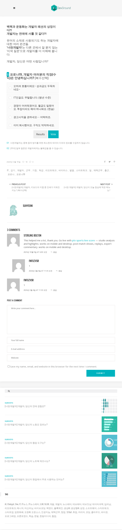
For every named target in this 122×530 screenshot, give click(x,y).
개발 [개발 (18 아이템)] (52, 504)
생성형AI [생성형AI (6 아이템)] (75, 508)
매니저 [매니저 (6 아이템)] (20, 508)
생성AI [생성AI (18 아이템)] (67, 508)
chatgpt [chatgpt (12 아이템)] (10, 504)
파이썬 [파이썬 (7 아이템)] (104, 512)
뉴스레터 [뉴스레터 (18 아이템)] (67, 504)
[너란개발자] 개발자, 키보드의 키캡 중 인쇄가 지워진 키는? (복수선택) (36, 189)
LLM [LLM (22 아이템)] (41, 504)
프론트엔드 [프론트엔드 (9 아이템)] (22, 516)
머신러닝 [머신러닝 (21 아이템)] (28, 508)
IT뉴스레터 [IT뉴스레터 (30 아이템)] (34, 504)
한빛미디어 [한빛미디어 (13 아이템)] (45, 516)
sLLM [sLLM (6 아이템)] (46, 504)
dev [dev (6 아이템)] (16, 504)
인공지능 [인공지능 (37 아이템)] (45, 512)
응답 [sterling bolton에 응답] (55, 252)
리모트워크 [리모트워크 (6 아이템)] (10, 508)
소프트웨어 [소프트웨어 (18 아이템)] (91, 508)
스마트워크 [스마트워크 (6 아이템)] (103, 508)
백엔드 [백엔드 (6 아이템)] (49, 508)
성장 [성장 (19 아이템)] (82, 508)
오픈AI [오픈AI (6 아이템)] (27, 512)
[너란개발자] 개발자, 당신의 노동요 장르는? (26, 424)
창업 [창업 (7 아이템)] (63, 512)
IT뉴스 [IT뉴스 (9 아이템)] (25, 504)
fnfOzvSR (34, 261)
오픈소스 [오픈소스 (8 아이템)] (35, 512)
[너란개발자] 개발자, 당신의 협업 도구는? (25, 442)
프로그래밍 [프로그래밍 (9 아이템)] (10, 516)
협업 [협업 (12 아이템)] (54, 516)
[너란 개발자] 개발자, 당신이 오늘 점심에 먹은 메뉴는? (87, 189)
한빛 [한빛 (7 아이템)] (36, 516)
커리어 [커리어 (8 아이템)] (81, 512)
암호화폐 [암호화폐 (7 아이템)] (19, 512)
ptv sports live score (83, 240)
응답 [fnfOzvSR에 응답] (60, 271)
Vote (53, 134)
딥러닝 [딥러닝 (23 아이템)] (107, 504)
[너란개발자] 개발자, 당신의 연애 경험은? (25, 406)
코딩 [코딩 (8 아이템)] (88, 512)
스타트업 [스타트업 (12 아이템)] (9, 512)
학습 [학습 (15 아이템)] (31, 516)
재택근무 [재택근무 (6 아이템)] (55, 512)
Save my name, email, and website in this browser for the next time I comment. (53, 366)
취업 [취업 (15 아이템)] (75, 512)
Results (40, 134)
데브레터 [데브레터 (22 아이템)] (77, 504)
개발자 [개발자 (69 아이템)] (58, 504)
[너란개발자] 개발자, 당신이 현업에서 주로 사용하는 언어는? (34, 479)
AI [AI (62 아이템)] (5, 504)
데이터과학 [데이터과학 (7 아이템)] (97, 504)
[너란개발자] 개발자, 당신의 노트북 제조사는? (27, 461)
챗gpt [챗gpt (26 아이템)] (69, 512)
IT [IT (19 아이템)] (20, 504)
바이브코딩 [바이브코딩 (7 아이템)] (39, 508)
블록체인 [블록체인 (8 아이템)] (58, 508)
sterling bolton (32, 235)
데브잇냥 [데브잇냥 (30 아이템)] (86, 504)
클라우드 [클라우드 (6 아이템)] (95, 512)
